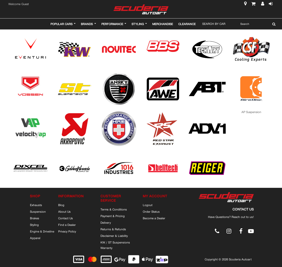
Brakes (34, 218)
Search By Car (213, 24)
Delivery (105, 222)
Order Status (151, 211)
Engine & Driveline (42, 231)
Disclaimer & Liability (114, 236)
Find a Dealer (67, 225)
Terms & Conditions (113, 209)
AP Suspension (251, 112)
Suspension (38, 211)
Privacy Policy (67, 231)
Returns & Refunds (113, 229)
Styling (34, 225)
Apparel (35, 238)
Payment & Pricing (112, 216)
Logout (147, 205)
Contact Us (65, 218)
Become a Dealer (154, 218)
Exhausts (36, 205)
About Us (64, 211)
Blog (61, 205)
